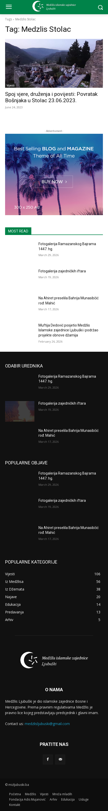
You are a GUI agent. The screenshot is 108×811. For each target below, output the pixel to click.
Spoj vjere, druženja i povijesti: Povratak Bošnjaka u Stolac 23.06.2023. (51, 97)
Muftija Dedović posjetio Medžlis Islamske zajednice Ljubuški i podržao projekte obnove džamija (68, 330)
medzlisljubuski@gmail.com (47, 723)
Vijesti (11, 85)
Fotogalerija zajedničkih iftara (62, 271)
